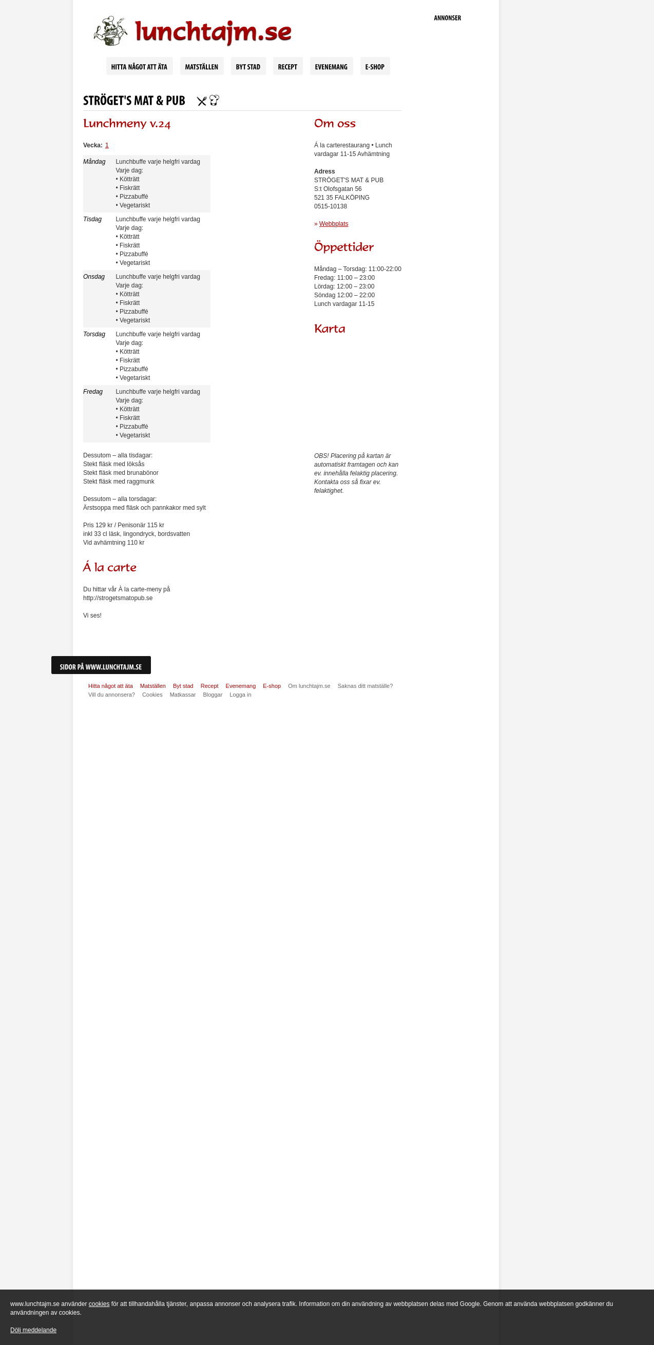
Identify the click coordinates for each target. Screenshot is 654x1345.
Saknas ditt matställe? (365, 686)
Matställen (153, 686)
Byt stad (183, 686)
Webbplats (333, 223)
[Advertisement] (447, 185)
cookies (99, 1304)
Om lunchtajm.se (309, 686)
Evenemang (241, 686)
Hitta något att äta (110, 686)
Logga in (240, 694)
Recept (210, 686)
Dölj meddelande (33, 1330)
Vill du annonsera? (111, 694)
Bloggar (212, 694)
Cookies (152, 694)
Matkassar (183, 694)
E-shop (272, 686)
